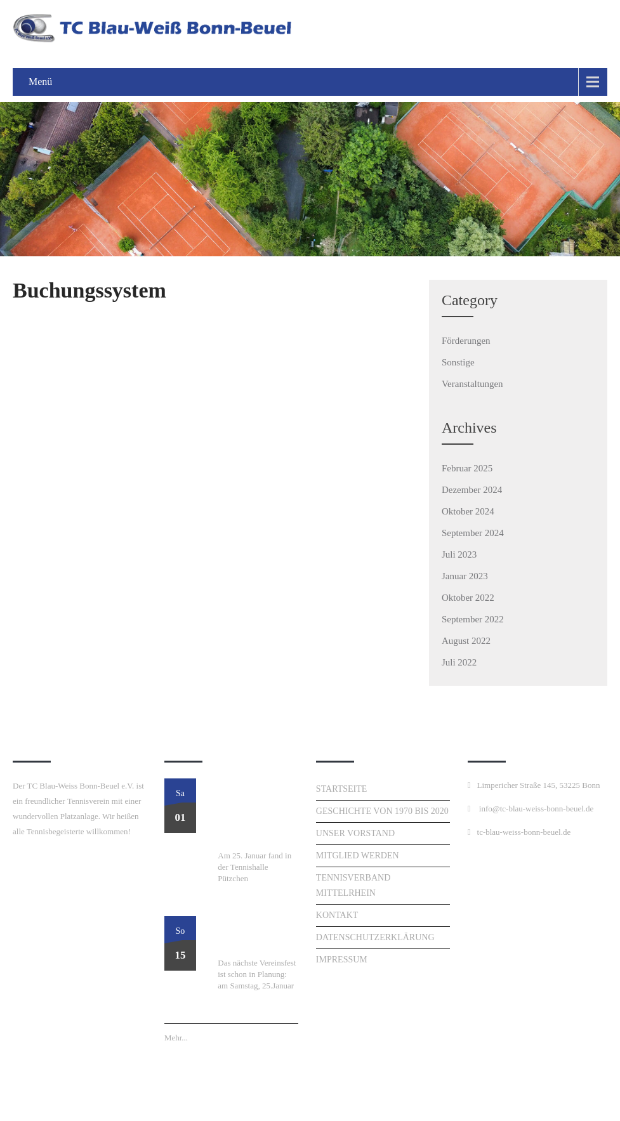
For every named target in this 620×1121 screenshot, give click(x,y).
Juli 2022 (459, 662)
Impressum (341, 959)
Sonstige (458, 362)
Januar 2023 (465, 576)
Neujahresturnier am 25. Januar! (257, 935)
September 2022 (473, 619)
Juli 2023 (459, 554)
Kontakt (337, 915)
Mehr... (176, 1037)
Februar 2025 (467, 468)
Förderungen (466, 341)
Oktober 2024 (468, 511)
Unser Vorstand (355, 833)
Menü (40, 81)
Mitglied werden (357, 855)
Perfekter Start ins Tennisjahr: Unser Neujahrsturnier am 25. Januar (254, 813)
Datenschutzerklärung (375, 937)
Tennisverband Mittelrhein (353, 885)
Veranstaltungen (472, 384)
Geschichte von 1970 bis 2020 (382, 811)
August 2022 (466, 641)
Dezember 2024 (472, 490)
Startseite (341, 789)
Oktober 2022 (468, 598)
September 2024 (473, 533)
